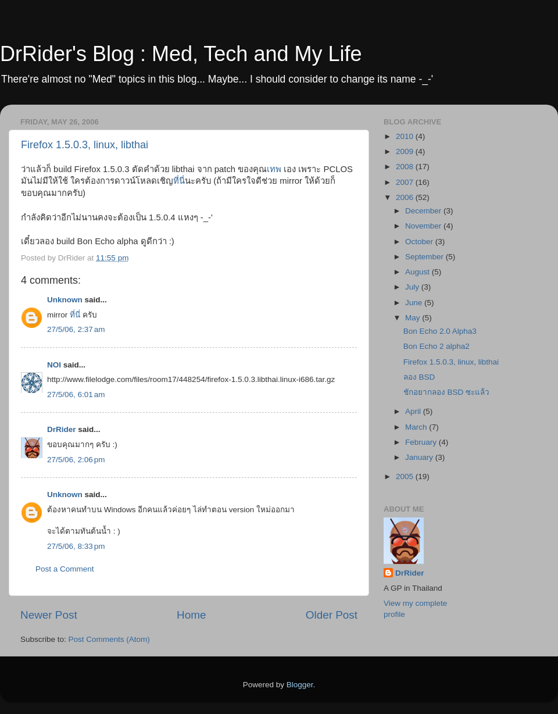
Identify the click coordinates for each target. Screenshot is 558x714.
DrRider (61, 429)
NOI (54, 364)
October (420, 241)
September (425, 256)
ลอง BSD (419, 377)
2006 (406, 197)
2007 (406, 182)
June (414, 302)
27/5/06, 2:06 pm (76, 459)
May (413, 317)
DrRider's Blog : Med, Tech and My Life (181, 54)
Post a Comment (64, 569)
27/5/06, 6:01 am (76, 394)
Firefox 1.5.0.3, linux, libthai (84, 145)
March (417, 427)
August (418, 271)
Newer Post (48, 615)
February (422, 442)
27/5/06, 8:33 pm (76, 546)
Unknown (65, 299)
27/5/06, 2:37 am (76, 329)
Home (191, 615)
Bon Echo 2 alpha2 (436, 346)
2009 (406, 151)
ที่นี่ (179, 180)
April (414, 411)
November (424, 226)
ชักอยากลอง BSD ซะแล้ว (446, 392)
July (413, 287)
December (424, 210)
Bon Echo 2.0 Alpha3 (440, 331)
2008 (406, 166)
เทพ (274, 169)
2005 (406, 476)
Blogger (300, 684)
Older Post (331, 615)
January (420, 457)
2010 (406, 136)
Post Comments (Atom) (109, 639)
